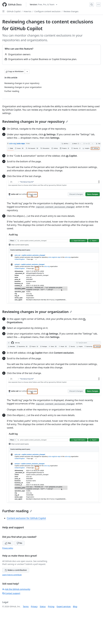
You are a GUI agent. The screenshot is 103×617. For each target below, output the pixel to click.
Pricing (51, 606)
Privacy (34, 606)
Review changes (71, 11)
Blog (75, 606)
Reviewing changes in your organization (37, 311)
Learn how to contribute (12, 575)
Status (43, 606)
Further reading (17, 511)
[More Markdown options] (27, 71)
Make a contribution (16, 570)
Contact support (11, 593)
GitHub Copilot (14, 11)
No (19, 543)
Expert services (64, 606)
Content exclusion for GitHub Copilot (26, 518)
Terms (26, 606)
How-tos (27, 11)
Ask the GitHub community (16, 589)
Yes (8, 543)
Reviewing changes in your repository (35, 121)
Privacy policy (7, 548)
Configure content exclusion (47, 11)
